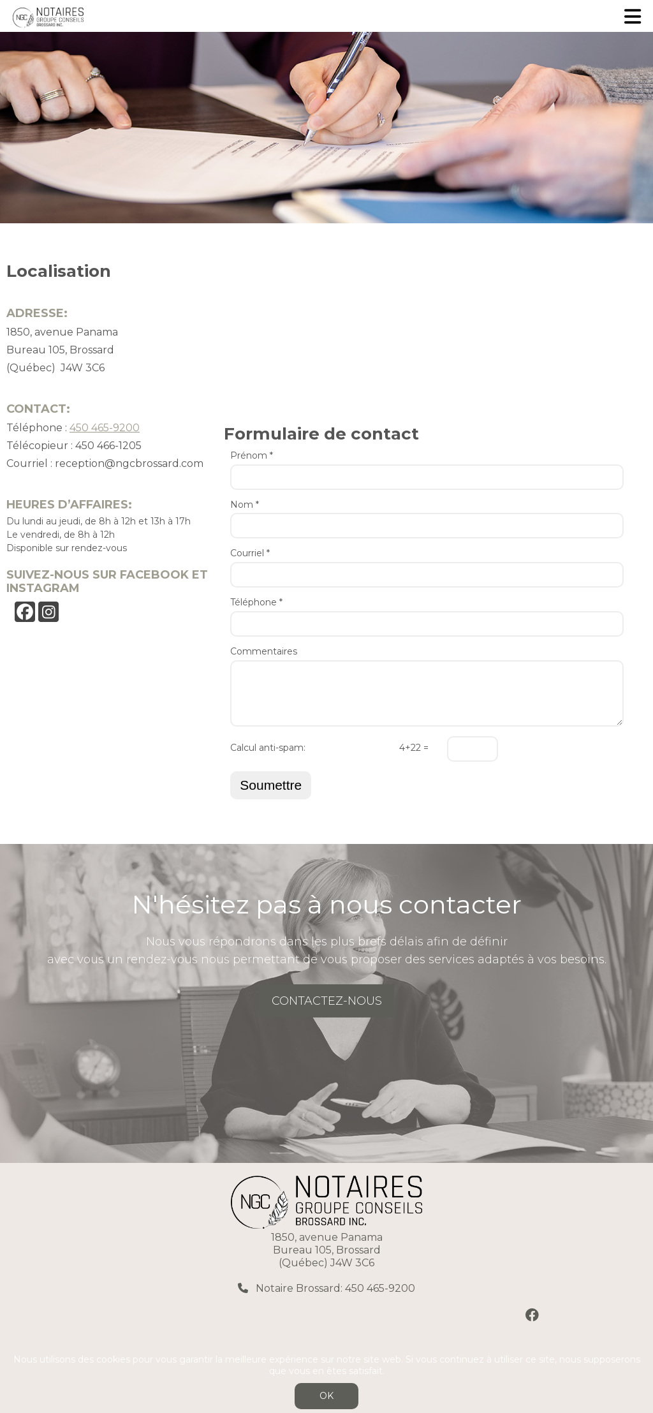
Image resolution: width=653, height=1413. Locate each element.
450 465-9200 (105, 428)
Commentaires (263, 651)
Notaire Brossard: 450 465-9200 (334, 1288)
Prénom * (251, 455)
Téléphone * (256, 602)
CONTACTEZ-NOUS (327, 1001)
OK (326, 1396)
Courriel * (250, 553)
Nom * (244, 504)
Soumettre (271, 785)
